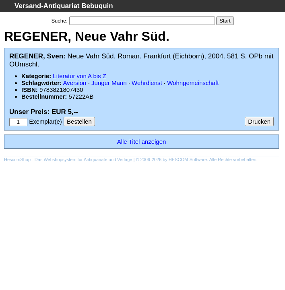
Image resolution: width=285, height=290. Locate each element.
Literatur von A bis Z (79, 75)
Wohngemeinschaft (193, 82)
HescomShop (17, 159)
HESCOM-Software (188, 159)
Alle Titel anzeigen (141, 141)
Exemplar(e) (45, 121)
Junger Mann (109, 82)
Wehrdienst (147, 82)
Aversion (74, 82)
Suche (58, 21)
